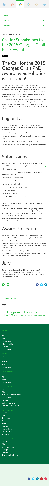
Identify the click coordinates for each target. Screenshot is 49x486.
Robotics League (7, 410)
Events (9, 315)
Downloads (7, 349)
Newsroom (7, 25)
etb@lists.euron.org (39, 166)
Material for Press (21, 315)
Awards (6, 20)
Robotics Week (7, 387)
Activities (6, 338)
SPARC (4, 354)
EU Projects (31, 315)
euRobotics (6, 330)
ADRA (4, 361)
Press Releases (39, 315)
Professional (7, 429)
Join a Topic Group (10, 455)
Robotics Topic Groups (9, 439)
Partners (5, 359)
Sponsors (6, 434)
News (4, 421)
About (6, 15)
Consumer (6, 426)
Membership (7, 344)
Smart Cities (7, 431)
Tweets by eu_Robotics (11, 298)
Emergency (6, 423)
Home (6, 11)
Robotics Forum (7, 372)
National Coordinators (11, 394)
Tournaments (7, 418)
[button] (4, 4)
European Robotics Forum (24, 312)
